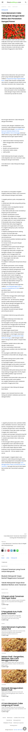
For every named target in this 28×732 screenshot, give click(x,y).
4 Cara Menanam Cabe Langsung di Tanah (12, 704)
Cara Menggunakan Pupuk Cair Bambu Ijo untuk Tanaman (13, 464)
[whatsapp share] (14, 551)
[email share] (5, 551)
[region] (14, 62)
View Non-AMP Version (18, 729)
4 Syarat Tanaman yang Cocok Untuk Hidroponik (13, 570)
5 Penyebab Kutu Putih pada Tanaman (11, 612)
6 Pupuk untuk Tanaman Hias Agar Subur (12, 597)
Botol (2, 558)
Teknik (9, 6)
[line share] (17, 551)
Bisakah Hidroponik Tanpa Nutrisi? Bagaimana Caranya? (12, 577)
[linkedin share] (11, 551)
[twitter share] (2, 551)
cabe (7, 558)
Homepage (3, 6)
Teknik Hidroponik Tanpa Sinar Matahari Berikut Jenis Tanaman (13, 584)
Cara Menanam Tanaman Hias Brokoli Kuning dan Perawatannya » (15, 537)
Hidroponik (15, 6)
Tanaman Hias (4, 592)
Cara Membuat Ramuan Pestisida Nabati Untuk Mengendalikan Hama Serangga (12, 131)
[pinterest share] (8, 551)
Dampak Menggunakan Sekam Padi (12, 689)
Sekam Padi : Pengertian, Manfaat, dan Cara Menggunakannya (12, 658)
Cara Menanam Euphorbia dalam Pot (13, 628)
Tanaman (3, 608)
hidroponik (14, 558)
